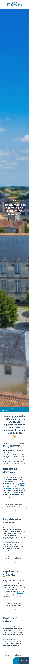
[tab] (13, 510)
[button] (3, 507)
